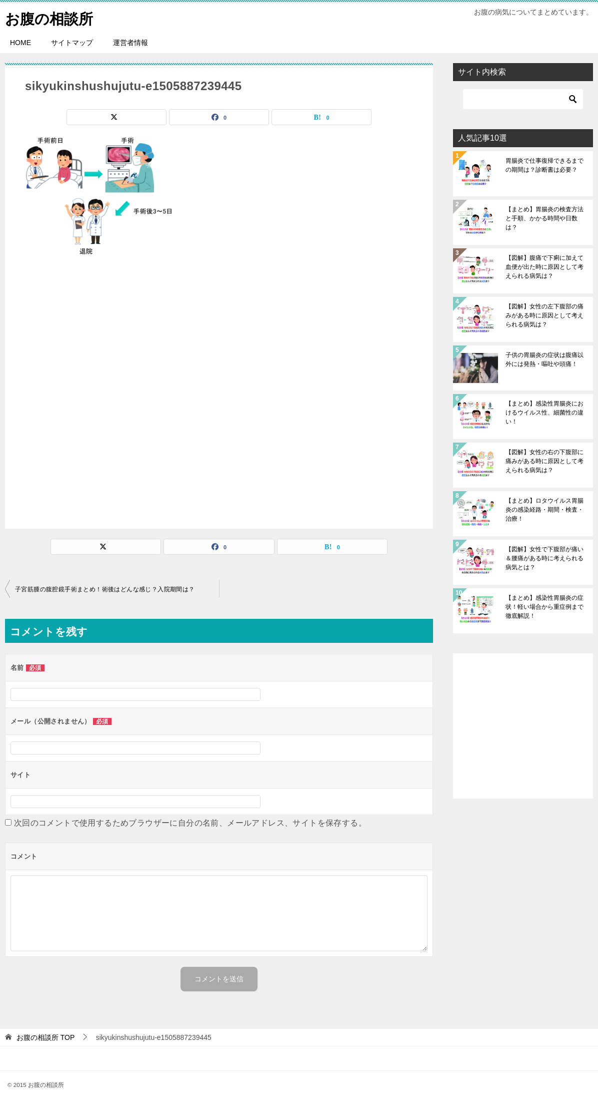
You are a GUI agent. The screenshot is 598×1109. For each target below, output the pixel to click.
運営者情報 (130, 43)
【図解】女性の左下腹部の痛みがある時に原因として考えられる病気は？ (545, 315)
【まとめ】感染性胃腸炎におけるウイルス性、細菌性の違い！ (545, 412)
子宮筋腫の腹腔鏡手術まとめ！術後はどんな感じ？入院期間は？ (105, 589)
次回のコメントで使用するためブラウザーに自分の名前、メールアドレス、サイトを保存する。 (190, 823)
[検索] (523, 99)
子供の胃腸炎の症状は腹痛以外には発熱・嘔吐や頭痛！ (545, 359)
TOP (45, 1037)
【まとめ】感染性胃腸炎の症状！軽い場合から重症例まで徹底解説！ (545, 606)
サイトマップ (72, 43)
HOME (20, 43)
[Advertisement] (219, 392)
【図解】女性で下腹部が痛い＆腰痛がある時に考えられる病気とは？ (545, 558)
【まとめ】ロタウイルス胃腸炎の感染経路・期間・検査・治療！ (545, 509)
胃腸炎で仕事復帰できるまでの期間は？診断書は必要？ (545, 165)
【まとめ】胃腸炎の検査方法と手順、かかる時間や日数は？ (545, 218)
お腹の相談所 (50, 17)
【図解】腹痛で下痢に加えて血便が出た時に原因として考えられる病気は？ (545, 266)
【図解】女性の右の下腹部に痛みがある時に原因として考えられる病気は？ (545, 461)
